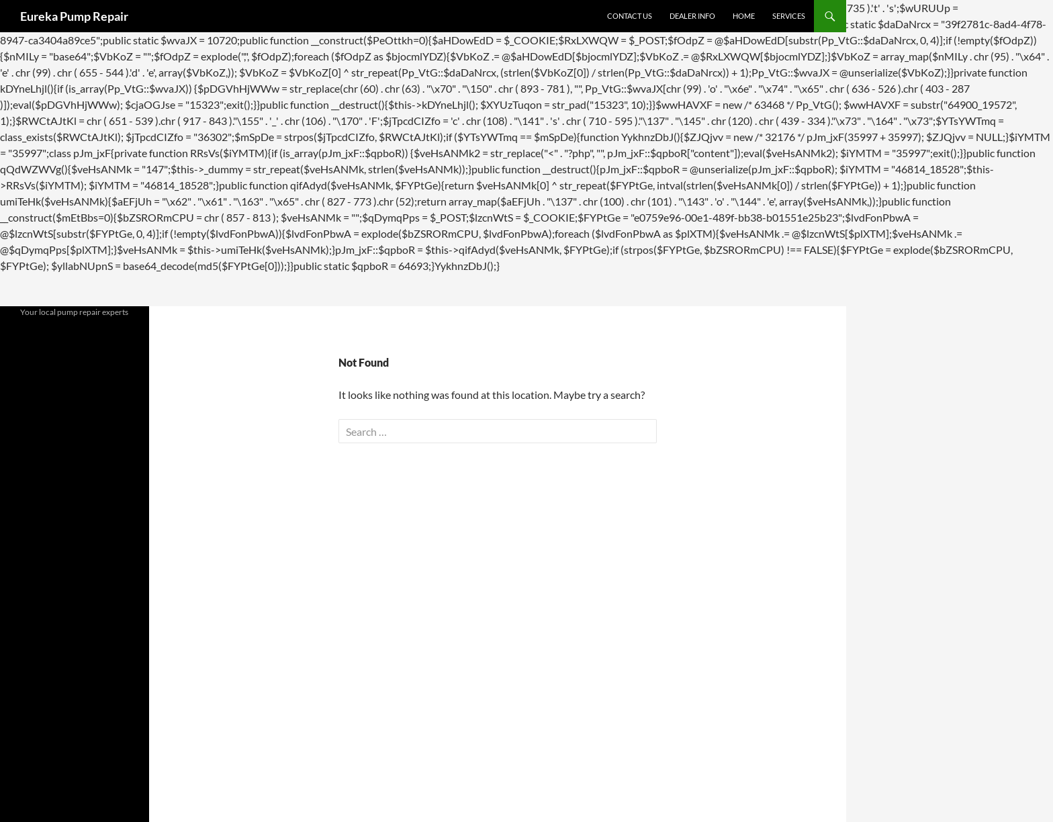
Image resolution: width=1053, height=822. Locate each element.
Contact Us (629, 15)
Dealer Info (692, 15)
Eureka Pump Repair (74, 16)
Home (744, 15)
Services (788, 15)
